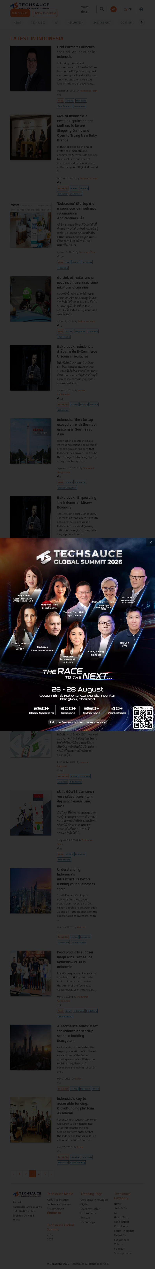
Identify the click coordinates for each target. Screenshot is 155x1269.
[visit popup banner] (77, 634)
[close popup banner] (150, 542)
